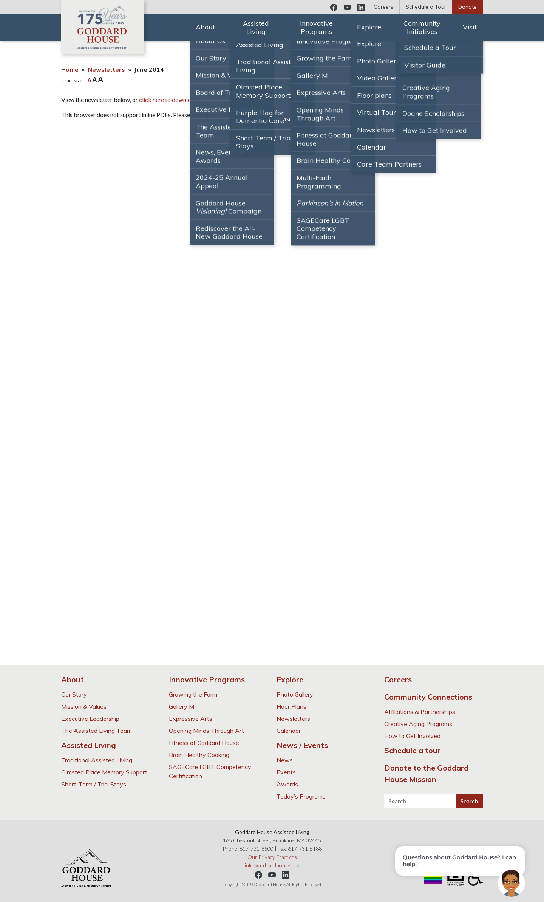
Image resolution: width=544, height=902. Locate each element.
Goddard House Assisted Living (102, 27)
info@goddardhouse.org (272, 865)
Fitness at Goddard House (204, 742)
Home (70, 69)
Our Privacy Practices (272, 857)
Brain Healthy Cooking (199, 755)
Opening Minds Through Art (206, 730)
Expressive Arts (190, 718)
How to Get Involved (412, 736)
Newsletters (106, 69)
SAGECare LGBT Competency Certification (210, 771)
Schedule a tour (412, 750)
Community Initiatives (421, 27)
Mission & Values (84, 706)
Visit (470, 27)
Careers (383, 6)
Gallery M (181, 706)
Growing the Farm (193, 694)
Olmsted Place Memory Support (104, 772)
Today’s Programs (301, 796)
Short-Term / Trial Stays (93, 784)
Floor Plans (291, 706)
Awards (287, 784)
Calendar (289, 730)
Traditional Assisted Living (96, 760)
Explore (369, 27)
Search (469, 801)
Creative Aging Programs (418, 724)
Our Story (74, 694)
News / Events (302, 745)
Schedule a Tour (426, 6)
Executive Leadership (90, 718)
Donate (467, 6)
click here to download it (170, 99)
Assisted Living (256, 27)
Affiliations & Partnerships (419, 711)
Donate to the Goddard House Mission (426, 773)
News (285, 760)
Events (286, 772)
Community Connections (428, 697)
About (205, 27)
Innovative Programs (316, 27)
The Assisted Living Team (96, 730)
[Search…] (420, 801)
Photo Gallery (295, 694)
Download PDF (286, 114)
